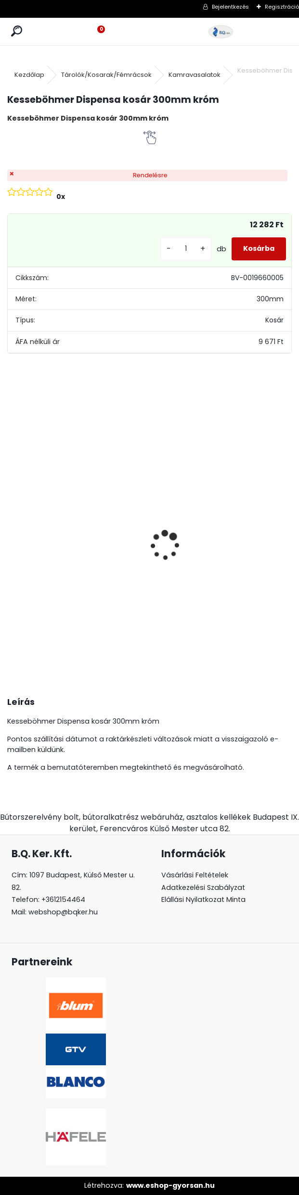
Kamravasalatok (195, 74)
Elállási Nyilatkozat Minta (203, 899)
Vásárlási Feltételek (194, 875)
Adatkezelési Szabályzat (203, 887)
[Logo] (221, 31)
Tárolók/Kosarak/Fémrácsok (106, 74)
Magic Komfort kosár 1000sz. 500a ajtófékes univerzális (184, 537)
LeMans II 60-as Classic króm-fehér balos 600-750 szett (254, 558)
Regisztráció (282, 7)
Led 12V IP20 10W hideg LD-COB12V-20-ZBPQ (40, 504)
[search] (16, 31)
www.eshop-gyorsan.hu (170, 1185)
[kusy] (185, 248)
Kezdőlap (29, 74)
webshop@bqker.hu (63, 912)
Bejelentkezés (230, 7)
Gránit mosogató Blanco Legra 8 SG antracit (113, 524)
